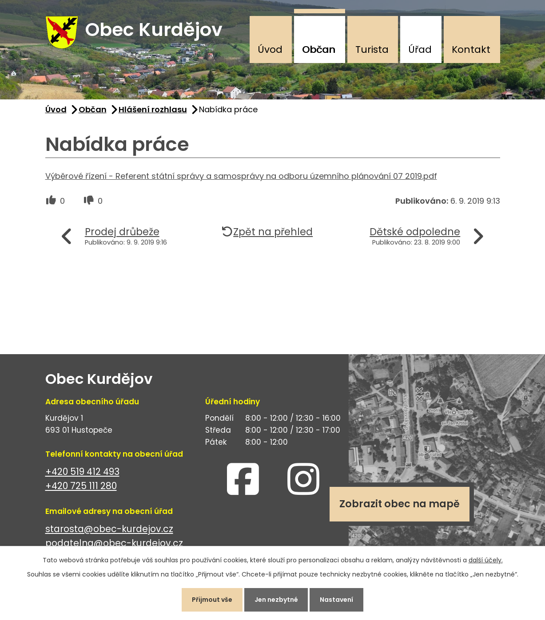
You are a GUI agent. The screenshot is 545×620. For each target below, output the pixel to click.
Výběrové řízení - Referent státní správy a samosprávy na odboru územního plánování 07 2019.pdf (241, 176)
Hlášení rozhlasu (153, 109)
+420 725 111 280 (81, 486)
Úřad (420, 49)
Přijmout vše (212, 599)
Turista (372, 49)
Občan (318, 49)
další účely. (486, 560)
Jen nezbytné (276, 599)
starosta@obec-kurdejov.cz (109, 528)
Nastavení (337, 599)
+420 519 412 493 (82, 471)
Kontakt (471, 49)
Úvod (270, 49)
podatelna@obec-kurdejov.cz (114, 543)
